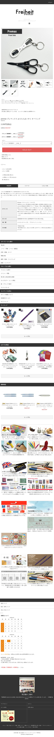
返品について (5, 156)
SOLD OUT (26, 150)
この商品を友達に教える (6, 175)
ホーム (3, 99)
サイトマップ (4, 301)
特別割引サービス (5, 298)
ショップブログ (28, 727)
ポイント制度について (7, 294)
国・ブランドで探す (9, 101)
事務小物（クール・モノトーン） (28, 103)
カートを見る (3, 707)
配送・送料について (19, 725)
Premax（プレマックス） (24, 101)
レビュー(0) (45, 185)
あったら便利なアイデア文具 (18, 100)
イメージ (27, 185)
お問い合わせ (31, 707)
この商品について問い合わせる (8, 177)
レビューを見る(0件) (5, 169)
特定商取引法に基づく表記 (8, 158)
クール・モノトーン (16, 103)
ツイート (3, 164)
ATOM (36, 727)
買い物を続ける (4, 179)
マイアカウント (4, 703)
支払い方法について (10, 725)
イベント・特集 (8, 100)
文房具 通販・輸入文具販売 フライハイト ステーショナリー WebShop (27, 732)
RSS (34, 727)
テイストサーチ (8, 103)
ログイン (30, 703)
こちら (22, 667)
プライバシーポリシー (47, 725)
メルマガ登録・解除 (20, 727)
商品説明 (9, 185)
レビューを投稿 (4, 171)
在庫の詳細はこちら (6, 154)
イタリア (16, 101)
